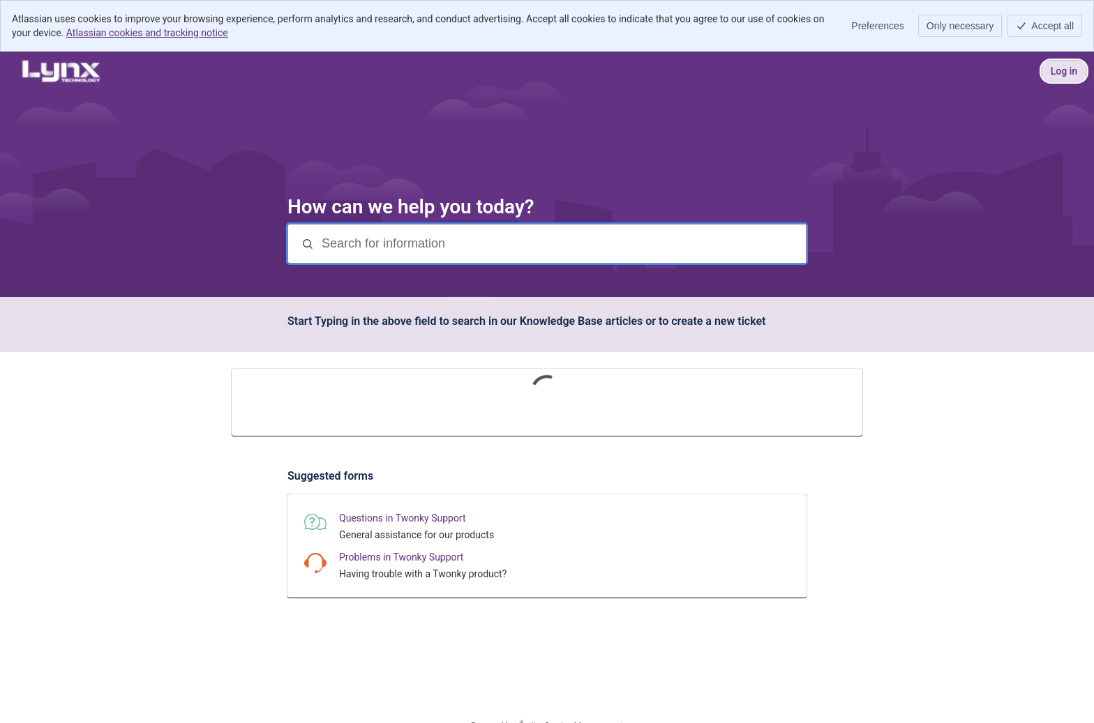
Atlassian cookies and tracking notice (147, 32)
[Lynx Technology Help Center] (60, 71)
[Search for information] (562, 243)
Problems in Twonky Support (401, 557)
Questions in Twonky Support (402, 518)
